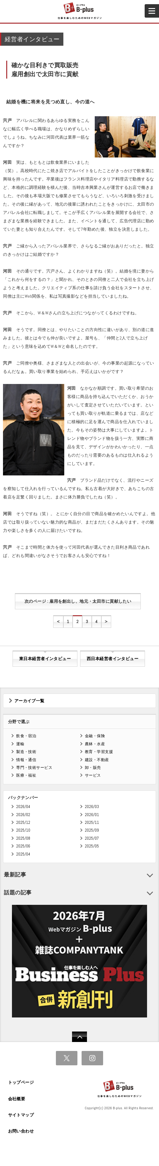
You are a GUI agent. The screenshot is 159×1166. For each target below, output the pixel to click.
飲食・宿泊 (26, 735)
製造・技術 (26, 751)
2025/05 (92, 846)
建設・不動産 (97, 759)
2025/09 (92, 830)
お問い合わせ (21, 1131)
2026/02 (23, 814)
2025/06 (23, 846)
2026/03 (92, 806)
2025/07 (92, 838)
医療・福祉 (26, 775)
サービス (93, 775)
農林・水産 (95, 743)
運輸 (20, 743)
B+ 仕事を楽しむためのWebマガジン (79, 11)
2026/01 (92, 814)
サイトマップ (21, 1115)
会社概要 (16, 1098)
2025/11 (92, 822)
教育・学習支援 (99, 751)
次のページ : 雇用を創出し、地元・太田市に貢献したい (78, 601)
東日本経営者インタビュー (45, 658)
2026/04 (23, 806)
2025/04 (23, 854)
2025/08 (23, 838)
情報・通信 (26, 759)
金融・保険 (95, 735)
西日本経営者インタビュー (112, 658)
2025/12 (23, 822)
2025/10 (23, 830)
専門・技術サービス (34, 767)
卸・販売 (93, 767)
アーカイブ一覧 (29, 700)
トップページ (21, 1082)
